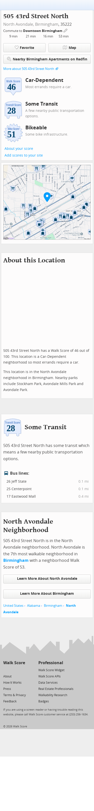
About (7, 676)
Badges (43, 701)
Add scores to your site (24, 155)
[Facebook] (14, 670)
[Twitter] (6, 670)
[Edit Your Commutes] (65, 30)
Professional (50, 662)
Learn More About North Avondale (47, 579)
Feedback (10, 701)
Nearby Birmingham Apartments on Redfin (47, 59)
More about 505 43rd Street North (28, 69)
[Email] (22, 670)
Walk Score (14, 662)
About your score (19, 149)
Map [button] (69, 47)
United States (13, 606)
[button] (47, 197)
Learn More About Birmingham (47, 594)
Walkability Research (52, 695)
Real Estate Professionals (55, 689)
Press (7, 689)
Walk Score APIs (49, 676)
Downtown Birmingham (43, 31)
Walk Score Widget (51, 670)
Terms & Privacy (14, 695)
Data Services (48, 682)
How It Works (12, 682)
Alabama (33, 606)
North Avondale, (18, 24)
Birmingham (46, 24)
